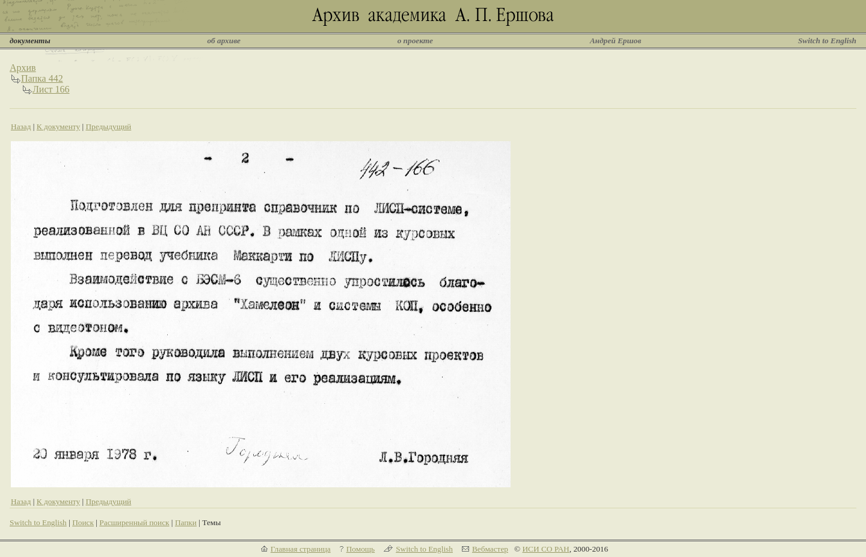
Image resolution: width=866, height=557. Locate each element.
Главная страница (301, 548)
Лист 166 (51, 89)
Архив (23, 67)
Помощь (360, 548)
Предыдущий (108, 126)
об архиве (224, 40)
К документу (58, 126)
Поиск (83, 522)
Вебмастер (490, 548)
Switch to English (827, 40)
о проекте (415, 40)
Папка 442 (42, 78)
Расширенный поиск (134, 522)
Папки (186, 522)
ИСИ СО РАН (545, 548)
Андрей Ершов (616, 40)
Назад (21, 126)
